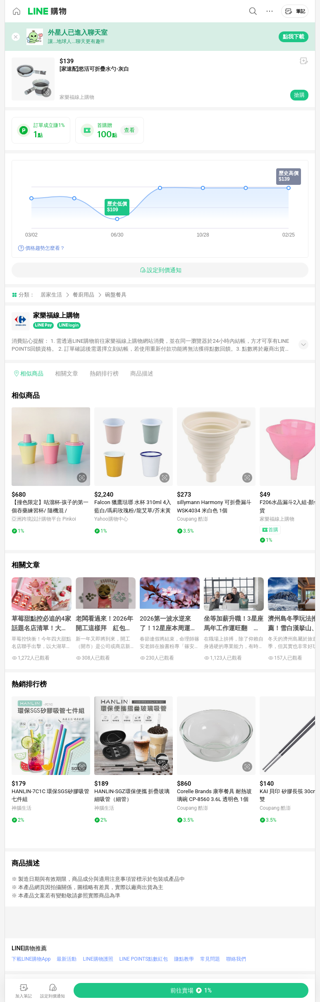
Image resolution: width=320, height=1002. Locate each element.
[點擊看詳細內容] (51, 446)
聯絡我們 (236, 959)
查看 (129, 130)
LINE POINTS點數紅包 (143, 959)
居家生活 (51, 295)
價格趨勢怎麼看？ (45, 248)
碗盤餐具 (116, 295)
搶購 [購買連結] (299, 95)
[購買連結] (191, 990)
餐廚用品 (83, 295)
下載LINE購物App (31, 959)
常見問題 (210, 959)
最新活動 (66, 959)
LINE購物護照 (98, 959)
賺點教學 (184, 959)
